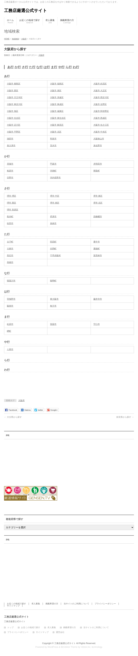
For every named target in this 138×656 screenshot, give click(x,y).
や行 (61, 67)
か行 (18, 67)
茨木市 (53, 145)
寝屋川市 (11, 280)
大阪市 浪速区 (56, 97)
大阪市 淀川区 (13, 125)
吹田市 (10, 223)
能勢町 (53, 280)
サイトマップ (13, 606)
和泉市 (53, 138)
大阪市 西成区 (100, 118)
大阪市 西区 (12, 90)
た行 (32, 67)
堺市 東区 (97, 196)
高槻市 (10, 262)
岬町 (9, 331)
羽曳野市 (11, 299)
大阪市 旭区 (12, 111)
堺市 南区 (54, 203)
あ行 (10, 67)
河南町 (53, 171)
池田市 (10, 138)
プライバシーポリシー (105, 603)
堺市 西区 (11, 203)
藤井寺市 (97, 299)
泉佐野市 (97, 145)
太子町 (10, 242)
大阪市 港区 (55, 90)
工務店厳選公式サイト (25, 10)
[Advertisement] (45, 387)
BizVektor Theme (69, 647)
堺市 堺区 (11, 196)
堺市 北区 (97, 203)
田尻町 (53, 242)
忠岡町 (53, 248)
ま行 (54, 67)
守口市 (96, 324)
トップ (10, 627)
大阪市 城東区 (56, 111)
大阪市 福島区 (56, 83)
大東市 (10, 248)
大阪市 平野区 (13, 132)
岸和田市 (97, 164)
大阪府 (41, 55)
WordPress (52, 647)
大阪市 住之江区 (101, 125)
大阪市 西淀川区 (101, 97)
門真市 (53, 164)
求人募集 (35, 603)
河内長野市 (55, 177)
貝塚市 (10, 164)
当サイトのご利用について (76, 603)
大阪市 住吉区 (13, 118)
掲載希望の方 (51, 603)
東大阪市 (54, 299)
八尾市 (10, 349)
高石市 (10, 255)
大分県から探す (13, 417)
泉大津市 (11, 145)
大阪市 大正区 (100, 90)
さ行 (25, 67)
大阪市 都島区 (13, 83)
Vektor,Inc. (86, 647)
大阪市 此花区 (100, 83)
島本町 (10, 216)
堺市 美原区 (12, 209)
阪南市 (10, 306)
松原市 (10, 324)
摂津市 (53, 216)
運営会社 (60, 632)
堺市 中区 (54, 196)
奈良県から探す (125, 417)
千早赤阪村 (55, 255)
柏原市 (10, 171)
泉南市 (53, 223)
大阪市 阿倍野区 (101, 111)
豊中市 (96, 242)
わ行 (76, 67)
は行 (47, 67)
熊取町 (96, 171)
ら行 (68, 67)
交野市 (10, 177)
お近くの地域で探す (16, 603)
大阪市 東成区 (56, 104)
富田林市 (97, 255)
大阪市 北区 (55, 132)
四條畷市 (97, 216)
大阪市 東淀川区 (14, 104)
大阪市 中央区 (100, 132)
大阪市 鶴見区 (56, 125)
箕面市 (53, 324)
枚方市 (53, 306)
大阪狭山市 (98, 138)
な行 (39, 67)
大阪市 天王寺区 (14, 97)
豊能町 (96, 248)
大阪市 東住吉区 (57, 118)
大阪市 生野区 (100, 104)
